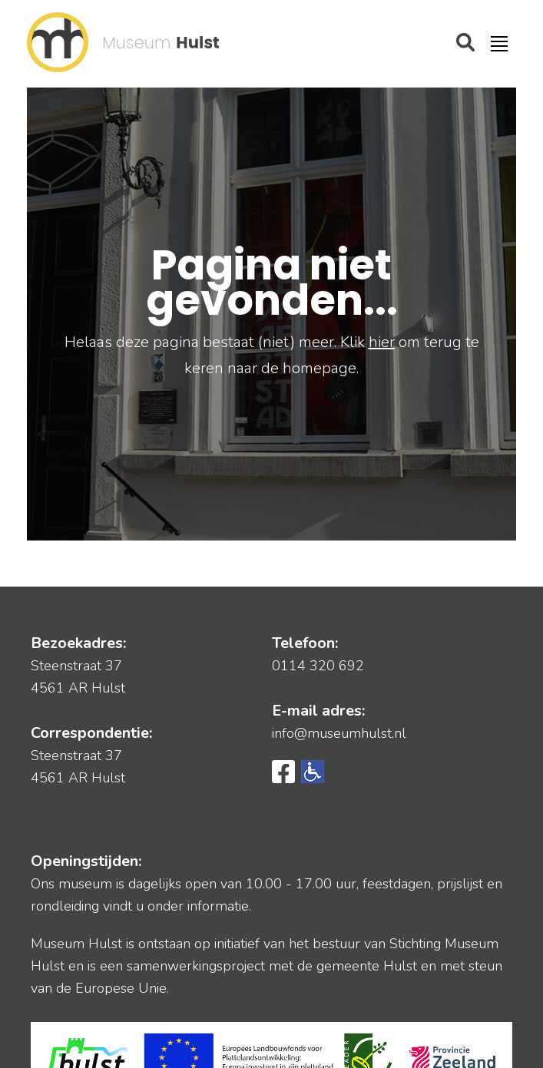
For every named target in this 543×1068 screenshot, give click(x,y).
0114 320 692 (318, 665)
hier (382, 342)
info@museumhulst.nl (339, 733)
